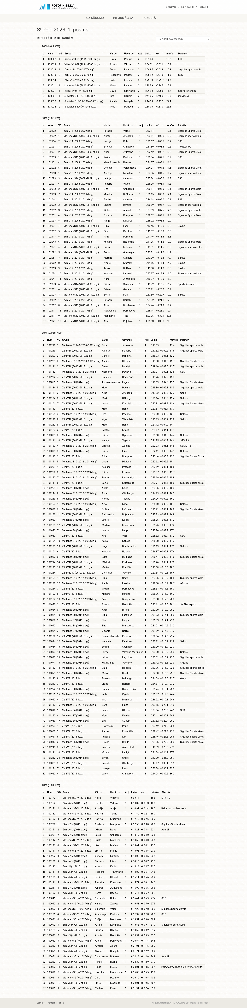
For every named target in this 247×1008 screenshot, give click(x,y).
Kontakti (187, 7)
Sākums (171, 7)
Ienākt (203, 7)
